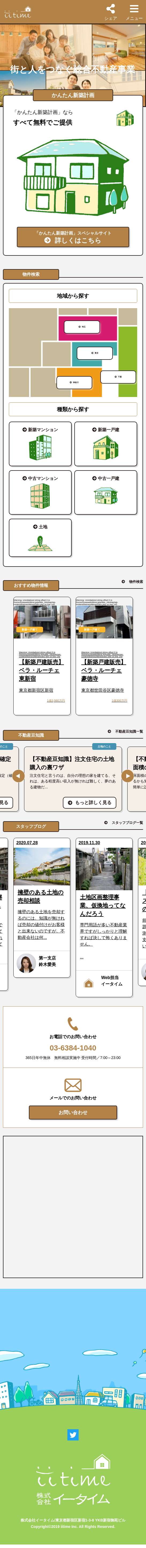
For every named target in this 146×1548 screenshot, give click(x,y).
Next (127, 779)
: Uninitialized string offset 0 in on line (42, 660)
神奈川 (77, 385)
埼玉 (84, 331)
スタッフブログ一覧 (127, 826)
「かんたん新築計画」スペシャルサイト (73, 238)
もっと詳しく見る (90, 806)
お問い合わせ (73, 1116)
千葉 (121, 379)
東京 (97, 358)
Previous (18, 779)
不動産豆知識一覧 (129, 735)
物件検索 (136, 585)
